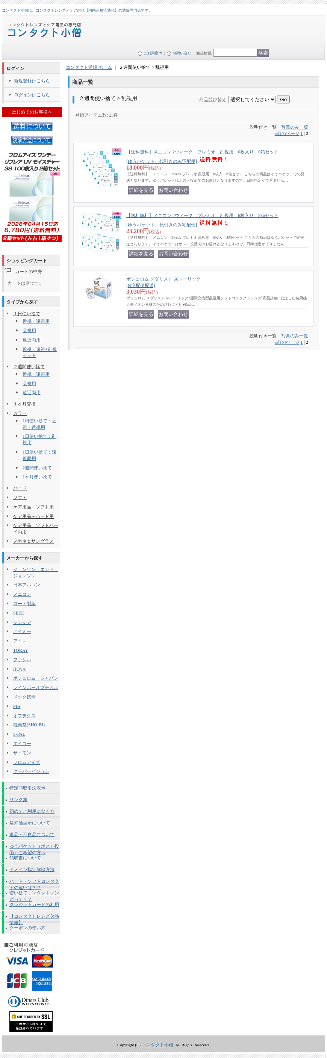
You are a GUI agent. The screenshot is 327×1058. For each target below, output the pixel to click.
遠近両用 (32, 340)
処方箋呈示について (29, 823)
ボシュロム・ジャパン (35, 678)
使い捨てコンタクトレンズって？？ (34, 894)
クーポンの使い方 (27, 927)
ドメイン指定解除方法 (31, 869)
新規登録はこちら (32, 80)
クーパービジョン (31, 771)
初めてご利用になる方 (31, 811)
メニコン (22, 594)
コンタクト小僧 (157, 1044)
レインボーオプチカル (35, 687)
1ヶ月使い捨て (37, 477)
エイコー (22, 743)
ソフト (20, 497)
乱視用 (29, 330)
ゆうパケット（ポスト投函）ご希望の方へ (34, 848)
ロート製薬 (24, 603)
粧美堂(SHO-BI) (29, 724)
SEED (18, 613)
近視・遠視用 (36, 321)
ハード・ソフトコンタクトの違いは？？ (34, 883)
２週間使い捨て (29, 366)
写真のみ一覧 (294, 127)
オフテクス (24, 715)
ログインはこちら (32, 94)
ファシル (22, 659)
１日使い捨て (26, 313)
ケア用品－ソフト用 (33, 507)
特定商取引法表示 (27, 788)
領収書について (25, 858)
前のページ (287, 133)
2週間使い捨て (37, 468)
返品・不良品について (31, 834)
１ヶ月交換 (24, 404)
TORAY (20, 650)
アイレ (20, 641)
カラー (20, 413)
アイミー (22, 631)
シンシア (22, 622)
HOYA (19, 669)
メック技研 (24, 697)
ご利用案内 (153, 53)
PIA (16, 706)
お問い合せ (182, 53)
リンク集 (18, 799)
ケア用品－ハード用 (33, 516)
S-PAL (19, 734)
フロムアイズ (26, 762)
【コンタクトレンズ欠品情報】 (34, 918)
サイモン (22, 753)
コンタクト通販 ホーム (89, 67)
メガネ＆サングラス (33, 541)
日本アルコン (26, 584)
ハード (20, 488)
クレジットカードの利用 (34, 904)
